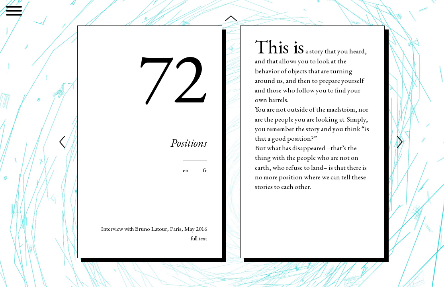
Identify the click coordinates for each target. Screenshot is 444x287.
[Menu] (14, 12)
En (185, 170)
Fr (205, 170)
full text (198, 238)
